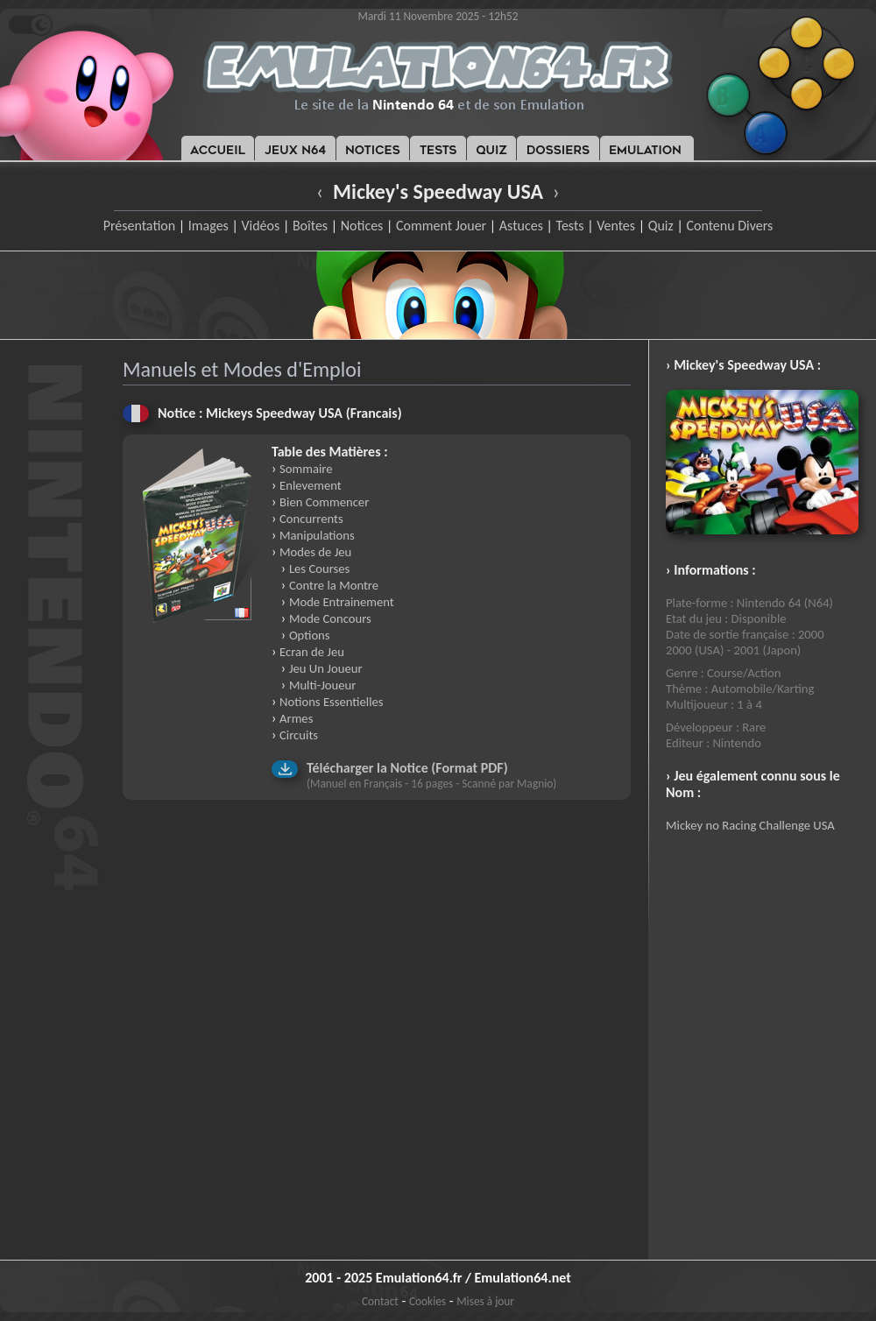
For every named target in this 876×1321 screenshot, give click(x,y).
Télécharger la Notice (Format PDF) (407, 767)
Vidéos (260, 225)
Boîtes (310, 225)
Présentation (139, 225)
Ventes (616, 225)
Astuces (521, 225)
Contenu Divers (729, 225)
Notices (362, 225)
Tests (570, 225)
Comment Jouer (441, 225)
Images (208, 225)
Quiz (661, 225)
